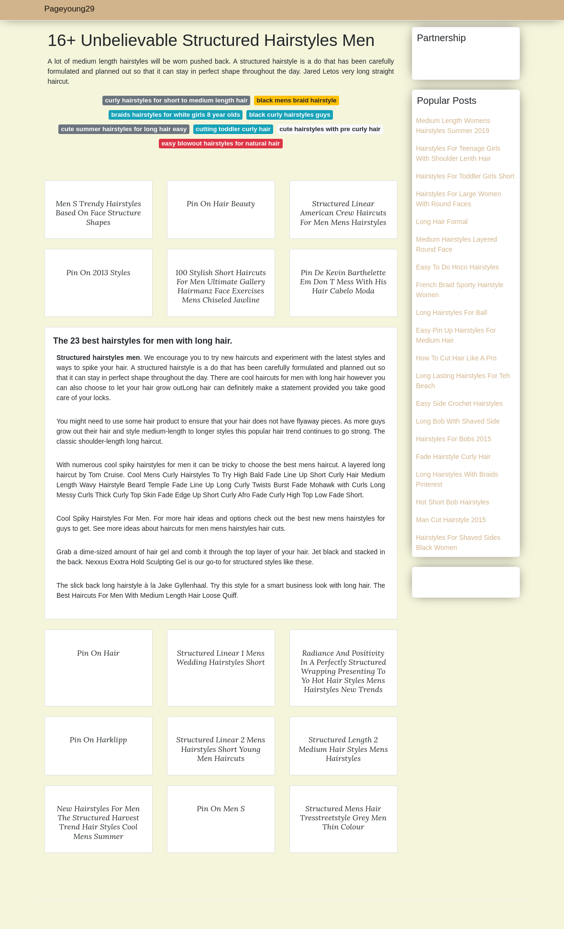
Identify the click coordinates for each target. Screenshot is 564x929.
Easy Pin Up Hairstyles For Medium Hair (456, 335)
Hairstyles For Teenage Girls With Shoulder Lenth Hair (458, 153)
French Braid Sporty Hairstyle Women (460, 290)
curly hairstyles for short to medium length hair (176, 100)
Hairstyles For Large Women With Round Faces (458, 199)
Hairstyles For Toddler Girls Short (465, 176)
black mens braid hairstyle (296, 100)
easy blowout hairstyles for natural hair (221, 143)
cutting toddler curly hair (233, 129)
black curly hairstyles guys (290, 114)
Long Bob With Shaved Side (458, 421)
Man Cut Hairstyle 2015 (451, 520)
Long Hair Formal (442, 221)
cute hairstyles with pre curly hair (329, 129)
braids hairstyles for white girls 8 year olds (175, 114)
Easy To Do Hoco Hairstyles (457, 267)
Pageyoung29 (69, 8)
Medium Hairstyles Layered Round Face (457, 244)
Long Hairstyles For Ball (451, 312)
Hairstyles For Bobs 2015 (453, 439)
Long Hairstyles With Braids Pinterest (457, 479)
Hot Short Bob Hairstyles (452, 502)
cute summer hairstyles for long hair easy (124, 129)
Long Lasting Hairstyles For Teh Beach (463, 381)
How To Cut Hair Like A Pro (456, 358)
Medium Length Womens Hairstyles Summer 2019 (453, 125)
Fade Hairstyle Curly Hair (453, 456)
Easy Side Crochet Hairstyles (459, 403)
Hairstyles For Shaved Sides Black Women (458, 542)
